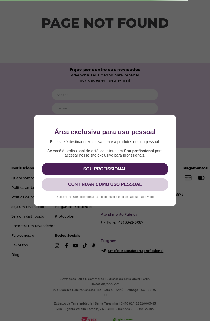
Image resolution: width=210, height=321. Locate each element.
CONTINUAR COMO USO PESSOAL (105, 184)
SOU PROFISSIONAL (105, 169)
